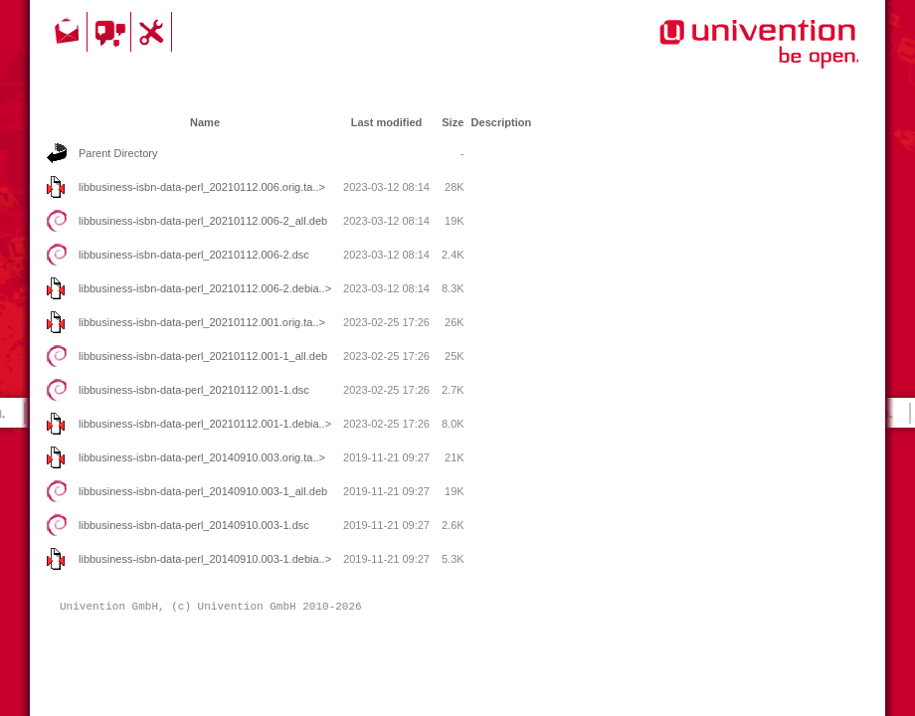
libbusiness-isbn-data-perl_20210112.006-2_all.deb (203, 221)
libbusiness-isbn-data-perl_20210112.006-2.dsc (194, 255)
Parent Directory (118, 153)
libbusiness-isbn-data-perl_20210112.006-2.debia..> (205, 288)
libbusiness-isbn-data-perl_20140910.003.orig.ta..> (202, 457)
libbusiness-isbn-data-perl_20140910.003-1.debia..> (205, 559)
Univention (719, 55)
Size (452, 122)
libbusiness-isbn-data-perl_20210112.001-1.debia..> (205, 424)
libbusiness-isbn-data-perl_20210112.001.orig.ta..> (202, 322)
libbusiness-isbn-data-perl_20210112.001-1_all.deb (203, 356)
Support (154, 32)
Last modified (387, 122)
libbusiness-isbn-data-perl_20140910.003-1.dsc (194, 525)
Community (111, 32)
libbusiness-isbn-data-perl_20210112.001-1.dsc (194, 390)
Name (205, 122)
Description (501, 122)
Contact (69, 32)
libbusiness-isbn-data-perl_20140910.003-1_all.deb (203, 491)
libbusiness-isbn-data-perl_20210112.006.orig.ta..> (202, 187)
